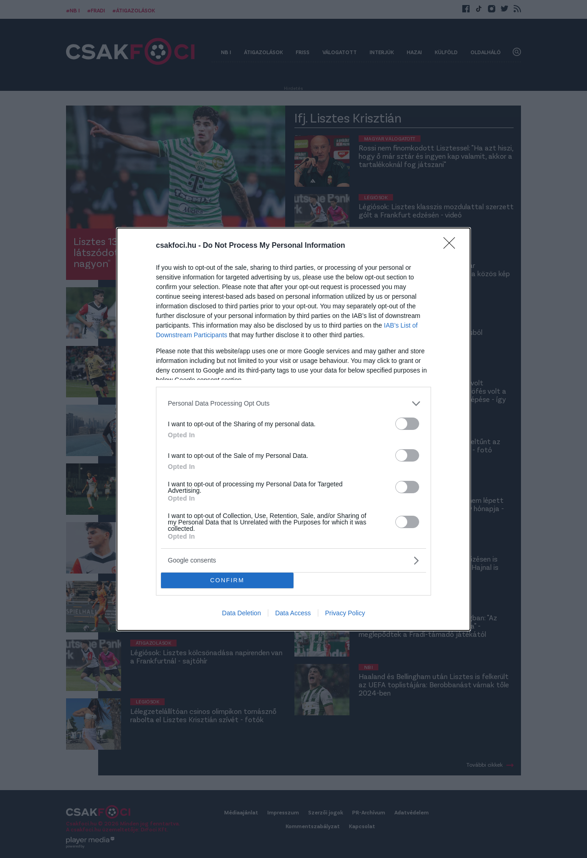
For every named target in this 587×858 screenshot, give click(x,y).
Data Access (293, 613)
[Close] (452, 246)
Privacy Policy (345, 613)
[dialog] (293, 429)
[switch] (407, 424)
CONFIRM (227, 580)
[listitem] (293, 403)
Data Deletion (241, 613)
